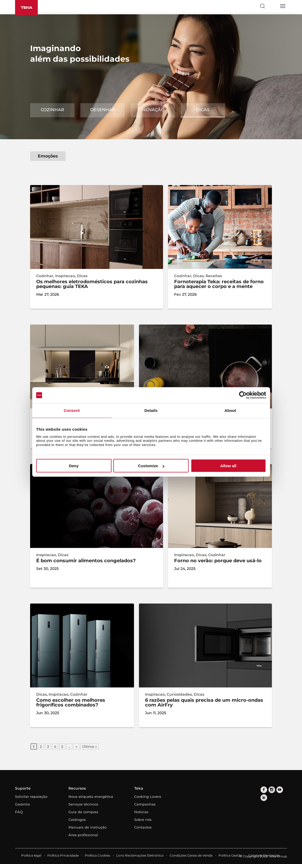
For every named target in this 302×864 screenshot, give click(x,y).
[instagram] (271, 789)
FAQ (19, 812)
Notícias (141, 812)
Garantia (22, 804)
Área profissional (83, 835)
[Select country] (272, 6)
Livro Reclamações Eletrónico (140, 855)
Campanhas (145, 804)
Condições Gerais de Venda (191, 855)
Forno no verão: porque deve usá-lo (218, 561)
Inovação (152, 109)
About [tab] (230, 410)
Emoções (48, 156)
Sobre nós (143, 819)
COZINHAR (52, 109)
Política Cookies (97, 855)
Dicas (203, 109)
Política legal (31, 855)
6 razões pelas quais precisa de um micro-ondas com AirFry (204, 702)
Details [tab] (151, 410)
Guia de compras (83, 812)
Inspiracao (65, 275)
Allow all (228, 466)
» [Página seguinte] (76, 746)
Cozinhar (44, 275)
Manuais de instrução (87, 827)
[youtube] (279, 789)
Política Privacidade (63, 855)
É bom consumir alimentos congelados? (86, 561)
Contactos (143, 827)
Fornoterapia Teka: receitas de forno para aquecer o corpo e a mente (219, 284)
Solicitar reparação (31, 796)
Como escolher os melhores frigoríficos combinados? (70, 702)
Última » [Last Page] (89, 746)
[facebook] (264, 789)
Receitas (214, 275)
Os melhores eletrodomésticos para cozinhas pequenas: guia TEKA (92, 284)
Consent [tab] (72, 410)
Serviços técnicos (83, 804)
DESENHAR (102, 109)
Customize (151, 466)
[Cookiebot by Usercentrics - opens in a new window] (243, 395)
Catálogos (77, 819)
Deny (74, 466)
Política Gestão (230, 855)
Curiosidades (179, 694)
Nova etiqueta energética (90, 796)
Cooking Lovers (147, 796)
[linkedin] (264, 797)
